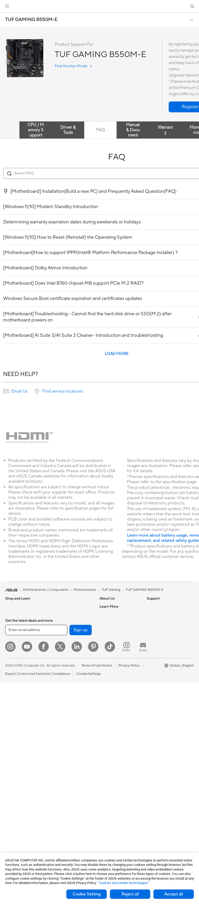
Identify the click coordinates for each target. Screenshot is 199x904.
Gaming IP (59, 825)
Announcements (112, 622)
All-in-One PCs (16, 716)
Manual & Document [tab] (133, 130)
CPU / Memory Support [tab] (35, 130)
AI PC (151, 630)
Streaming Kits (62, 763)
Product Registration (116, 692)
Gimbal (56, 818)
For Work (12, 654)
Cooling (11, 814)
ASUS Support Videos (116, 723)
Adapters (58, 665)
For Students (15, 669)
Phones (11, 614)
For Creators (15, 661)
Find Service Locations (117, 684)
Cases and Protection (67, 779)
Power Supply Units (20, 822)
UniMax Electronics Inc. (118, 661)
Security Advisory (113, 715)
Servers (57, 716)
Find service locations (62, 391)
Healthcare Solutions (21, 622)
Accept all (173, 894)
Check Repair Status (115, 676)
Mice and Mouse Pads (68, 747)
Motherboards (16, 791)
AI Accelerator (62, 622)
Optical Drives (16, 829)
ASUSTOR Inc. (111, 645)
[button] (7, 6)
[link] (99, 6)
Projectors (13, 708)
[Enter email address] (36, 851)
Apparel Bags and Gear (69, 771)
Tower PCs (13, 724)
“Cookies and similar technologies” (123, 883)
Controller (59, 810)
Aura (150, 692)
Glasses (11, 771)
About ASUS (109, 606)
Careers (106, 614)
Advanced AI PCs (160, 637)
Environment (156, 614)
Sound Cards (61, 630)
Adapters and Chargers (69, 786)
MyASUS (106, 731)
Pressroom (108, 637)
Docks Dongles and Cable (71, 794)
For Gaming (14, 677)
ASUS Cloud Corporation (119, 653)
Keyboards (59, 740)
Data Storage (61, 606)
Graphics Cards (17, 798)
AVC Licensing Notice (163, 669)
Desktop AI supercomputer (72, 708)
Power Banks (61, 802)
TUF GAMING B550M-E (31, 20)
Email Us (19, 391)
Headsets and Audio (66, 755)
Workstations (15, 755)
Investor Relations (113, 630)
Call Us (105, 708)
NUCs (10, 739)
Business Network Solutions (65, 683)
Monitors (12, 700)
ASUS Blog (155, 676)
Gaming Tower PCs (19, 732)
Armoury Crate (158, 684)
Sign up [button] (81, 850)
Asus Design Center (162, 645)
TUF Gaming (110, 590)
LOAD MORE (117, 353)
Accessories (14, 630)
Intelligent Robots (65, 693)
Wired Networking (65, 673)
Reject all (130, 894)
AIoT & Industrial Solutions (71, 700)
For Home (12, 646)
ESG (150, 606)
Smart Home (61, 724)
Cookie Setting (87, 894)
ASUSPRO (155, 653)
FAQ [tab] (100, 130)
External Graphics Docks (70, 614)
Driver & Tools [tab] (68, 130)
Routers (57, 645)
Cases (10, 806)
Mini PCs (12, 747)
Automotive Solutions (163, 661)
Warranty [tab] (165, 130)
